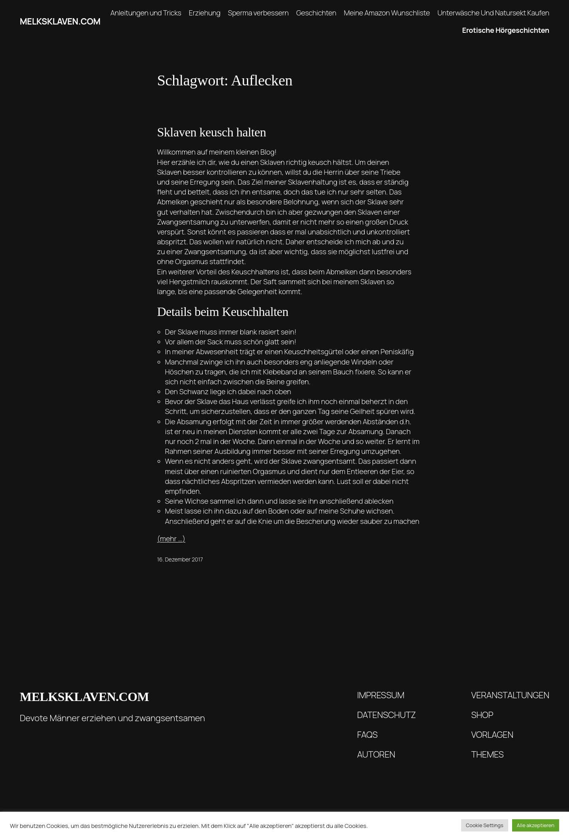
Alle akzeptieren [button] (535, 825)
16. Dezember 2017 (180, 559)
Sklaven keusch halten (211, 132)
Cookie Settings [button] (484, 825)
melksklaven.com (60, 21)
